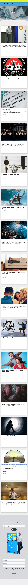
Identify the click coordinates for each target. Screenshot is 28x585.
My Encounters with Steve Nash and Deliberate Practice (12, 174)
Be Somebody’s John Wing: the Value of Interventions (12, 305)
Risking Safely (4, 76)
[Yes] (13, 569)
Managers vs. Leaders (6, 109)
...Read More (4, 48)
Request (14, 573)
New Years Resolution (6, 44)
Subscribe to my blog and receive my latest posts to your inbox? (14, 568)
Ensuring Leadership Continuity (8, 468)
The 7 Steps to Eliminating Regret (8, 435)
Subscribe (14, 529)
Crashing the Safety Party (7, 500)
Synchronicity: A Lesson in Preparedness (10, 337)
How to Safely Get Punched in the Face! (9, 403)
